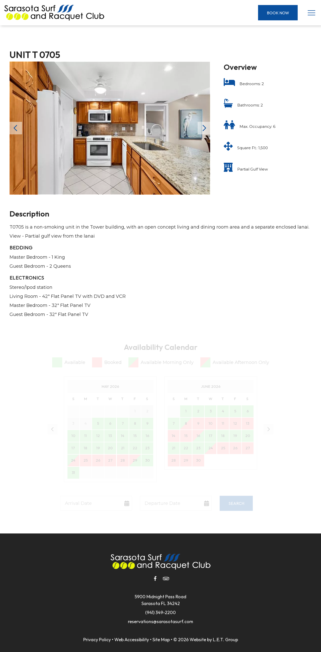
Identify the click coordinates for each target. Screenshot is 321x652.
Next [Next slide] (204, 128)
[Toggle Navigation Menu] (311, 12)
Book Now (278, 12)
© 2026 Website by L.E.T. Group (205, 639)
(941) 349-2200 (160, 612)
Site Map (161, 639)
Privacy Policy (97, 639)
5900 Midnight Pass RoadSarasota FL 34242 (160, 600)
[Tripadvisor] (166, 578)
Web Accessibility (131, 639)
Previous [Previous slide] (16, 128)
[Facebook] (154, 578)
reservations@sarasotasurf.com (160, 621)
